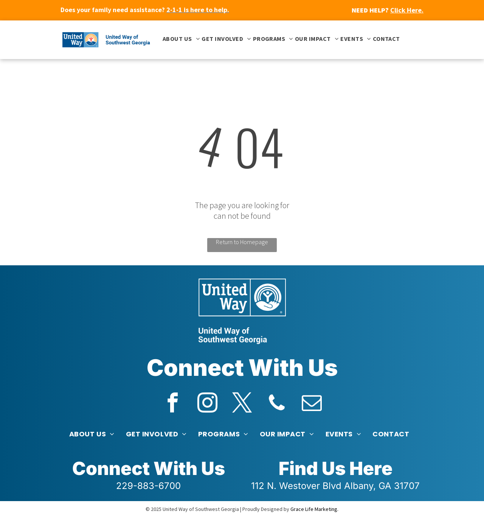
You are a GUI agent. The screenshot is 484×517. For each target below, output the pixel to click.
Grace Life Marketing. (314, 509)
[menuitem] (180, 38)
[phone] (276, 404)
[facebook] (172, 404)
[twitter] (242, 404)
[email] (311, 404)
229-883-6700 (148, 485)
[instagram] (207, 404)
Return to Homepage (242, 242)
